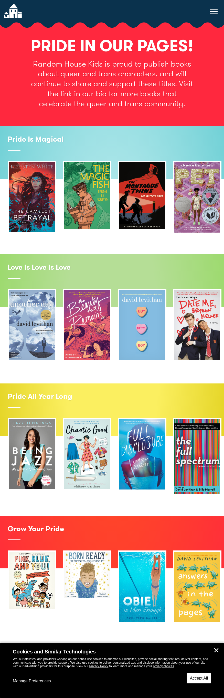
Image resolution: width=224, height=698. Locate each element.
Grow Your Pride (36, 529)
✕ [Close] (216, 650)
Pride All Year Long (40, 396)
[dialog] (112, 670)
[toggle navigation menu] (214, 11)
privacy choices (163, 666)
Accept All (199, 678)
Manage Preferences (32, 681)
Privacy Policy (99, 666)
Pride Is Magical (36, 139)
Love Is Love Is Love (39, 267)
